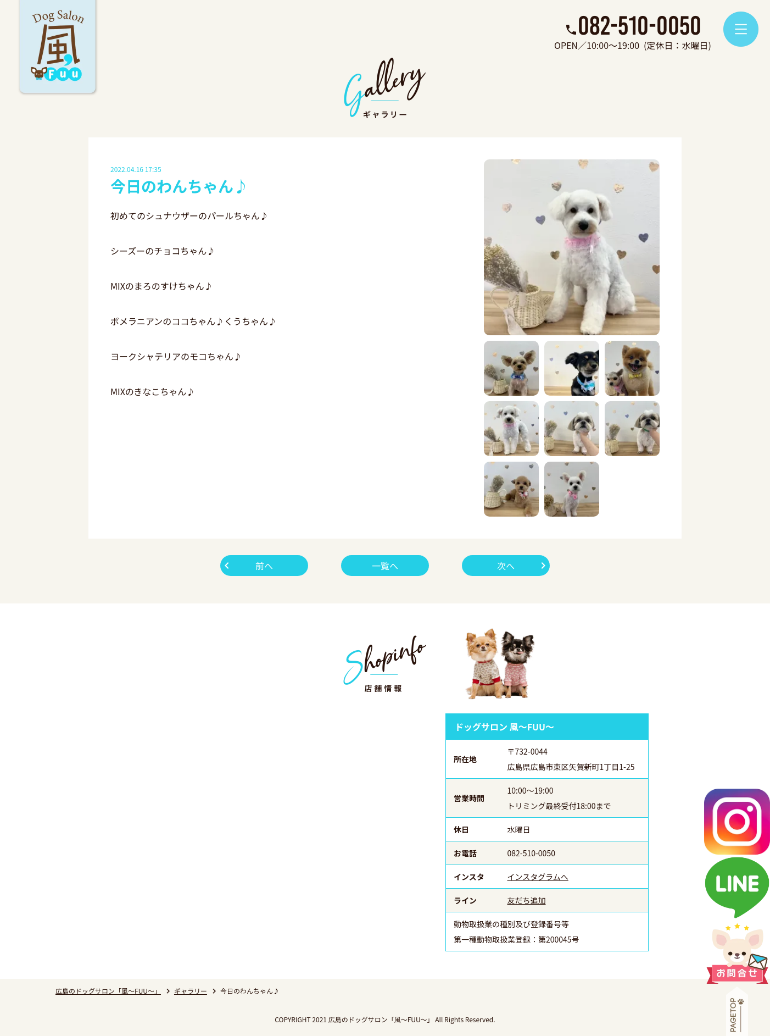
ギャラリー (190, 990)
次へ (506, 565)
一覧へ (385, 565)
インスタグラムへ (537, 876)
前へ (264, 565)
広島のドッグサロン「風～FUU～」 (108, 990)
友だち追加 (526, 900)
